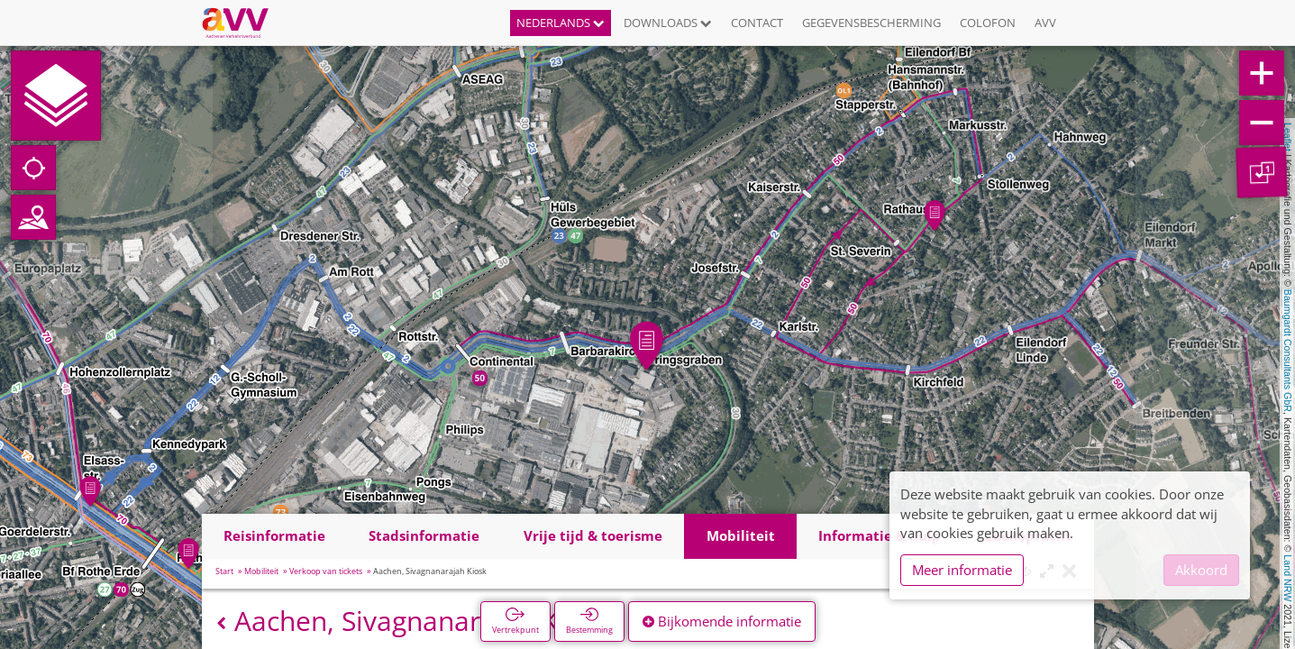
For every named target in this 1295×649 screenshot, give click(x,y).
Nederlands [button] (560, 22)
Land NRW (1287, 577)
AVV (1045, 22)
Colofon (988, 22)
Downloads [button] (668, 22)
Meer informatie (962, 570)
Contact (757, 22)
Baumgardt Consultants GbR (1287, 350)
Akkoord (1201, 570)
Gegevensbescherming (871, 22)
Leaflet (1287, 137)
